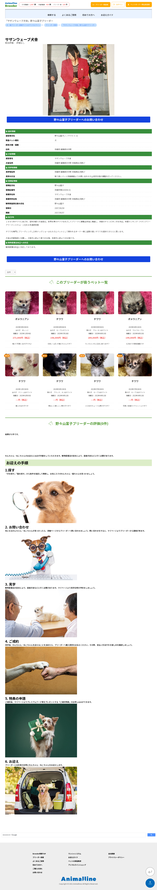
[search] (73, 835)
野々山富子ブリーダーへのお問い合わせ (78, 120)
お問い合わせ (37, 872)
